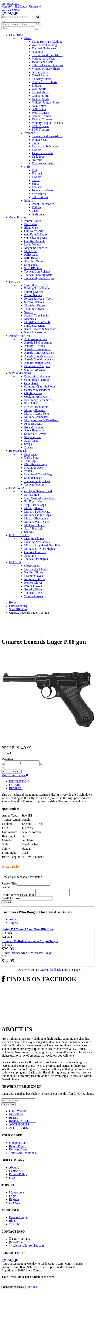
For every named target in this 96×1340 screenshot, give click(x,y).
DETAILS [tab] (15, 784)
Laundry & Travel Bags (38, 474)
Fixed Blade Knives (36, 285)
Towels (28, 447)
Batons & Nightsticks (37, 376)
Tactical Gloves (33, 592)
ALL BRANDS (18, 1129)
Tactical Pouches (34, 484)
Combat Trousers (42, 116)
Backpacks (30, 454)
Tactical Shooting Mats (38, 274)
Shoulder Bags (33, 477)
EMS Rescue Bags (35, 464)
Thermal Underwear (44, 48)
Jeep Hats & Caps (35, 504)
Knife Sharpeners (34, 325)
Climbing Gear (33, 393)
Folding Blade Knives (37, 288)
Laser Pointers (33, 244)
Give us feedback (50, 970)
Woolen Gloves (33, 596)
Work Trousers (41, 112)
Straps (28, 444)
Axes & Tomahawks (36, 315)
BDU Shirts (39, 109)
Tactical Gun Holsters (37, 271)
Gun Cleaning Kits (35, 237)
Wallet (28, 471)
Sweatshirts (39, 193)
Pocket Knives (33, 295)
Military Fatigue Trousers (47, 122)
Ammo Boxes (32, 220)
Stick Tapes (31, 440)
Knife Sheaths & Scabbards (40, 329)
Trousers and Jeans (43, 163)
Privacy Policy (18, 1175)
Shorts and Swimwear (45, 146)
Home (5, 6)
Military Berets (33, 508)
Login (5, 3)
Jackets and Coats (42, 61)
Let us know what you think (18, 895)
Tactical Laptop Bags (37, 481)
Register (14, 3)
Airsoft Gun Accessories (39, 352)
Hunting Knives (33, 291)
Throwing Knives (34, 305)
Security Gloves (34, 589)
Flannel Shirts (40, 92)
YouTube (14, 1225)
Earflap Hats (31, 494)
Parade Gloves (33, 586)
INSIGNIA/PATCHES (22, 1122)
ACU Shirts (39, 105)
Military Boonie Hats (37, 511)
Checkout (31, 1287)
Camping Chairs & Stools (39, 386)
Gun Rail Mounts (34, 241)
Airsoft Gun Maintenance (39, 359)
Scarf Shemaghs (34, 528)
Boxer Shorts (40, 72)
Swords (28, 312)
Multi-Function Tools (37, 322)
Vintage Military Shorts (46, 68)
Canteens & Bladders (37, 389)
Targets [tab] (13, 923)
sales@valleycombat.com (28, 1246)
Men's (27, 38)
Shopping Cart (18, 1143)
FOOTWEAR (17, 1112)
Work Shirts (39, 89)
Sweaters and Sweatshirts (47, 55)
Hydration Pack (33, 467)
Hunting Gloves (33, 572)
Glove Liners (32, 565)
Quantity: (7, 758)
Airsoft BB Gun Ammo (38, 342)
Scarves (29, 531)
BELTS (13, 1118)
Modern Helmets (34, 525)
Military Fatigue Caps (37, 515)
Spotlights (30, 555)
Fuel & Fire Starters (36, 406)
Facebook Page (18, 1218)
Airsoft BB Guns (34, 345)
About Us (15, 1168)
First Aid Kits (32, 403)
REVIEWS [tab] (15, 788)
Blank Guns (31, 227)
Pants (35, 210)
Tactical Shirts (40, 99)
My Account (16, 1193)
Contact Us (26, 6)
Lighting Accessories (37, 542)
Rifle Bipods (31, 258)
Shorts (35, 180)
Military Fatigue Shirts (45, 102)
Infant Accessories (43, 203)
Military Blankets (34, 410)
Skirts (35, 143)
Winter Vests (39, 139)
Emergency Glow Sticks (38, 400)
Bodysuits (38, 214)
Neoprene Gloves (34, 579)
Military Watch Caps (36, 521)
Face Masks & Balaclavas (40, 498)
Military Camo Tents (36, 413)
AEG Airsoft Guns (35, 339)
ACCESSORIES (19, 1125)
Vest (34, 170)
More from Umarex (15, 775)
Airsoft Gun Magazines (38, 356)
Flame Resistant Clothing (47, 41)
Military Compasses (36, 416)
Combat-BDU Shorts (44, 82)
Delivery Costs (18, 1150)
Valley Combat (11, 9)
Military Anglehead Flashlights (43, 545)
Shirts (35, 183)
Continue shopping (13, 1288)
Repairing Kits (33, 423)
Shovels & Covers (35, 433)
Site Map (14, 1203)
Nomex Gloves (33, 582)
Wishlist (14, 6)
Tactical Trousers (42, 119)
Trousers (37, 187)
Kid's (27, 166)
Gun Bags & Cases (35, 234)
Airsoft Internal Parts (37, 362)
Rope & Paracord (34, 427)
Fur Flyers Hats (33, 501)
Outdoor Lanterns (35, 552)
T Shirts (36, 85)
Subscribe (8, 1105)
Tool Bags (30, 460)
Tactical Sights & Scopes (39, 278)
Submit (7, 903)
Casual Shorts (40, 75)
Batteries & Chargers (37, 366)
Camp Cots (31, 383)
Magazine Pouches (35, 247)
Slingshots (30, 264)
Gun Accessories (34, 231)
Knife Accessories (35, 332)
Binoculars (30, 224)
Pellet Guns (31, 254)
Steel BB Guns (33, 268)
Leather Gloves (33, 575)
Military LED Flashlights (39, 548)
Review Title (9, 883)
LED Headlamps (34, 538)
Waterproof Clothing (44, 45)
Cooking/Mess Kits (36, 396)
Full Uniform (40, 197)
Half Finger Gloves (36, 569)
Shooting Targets (34, 261)
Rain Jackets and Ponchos (47, 65)
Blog (12, 1221)
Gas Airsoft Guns (34, 369)
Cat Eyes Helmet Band (38, 491)
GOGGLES (16, 1115)
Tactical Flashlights (36, 558)
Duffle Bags (31, 457)
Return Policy (17, 1147)
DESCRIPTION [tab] (19, 781)
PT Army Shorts (41, 78)
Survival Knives (34, 302)
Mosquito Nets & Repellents (41, 420)
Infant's (28, 200)
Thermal (37, 173)
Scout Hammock (34, 430)
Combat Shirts (40, 95)
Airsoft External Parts (37, 349)
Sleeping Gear (32, 437)
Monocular (30, 251)
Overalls (37, 160)
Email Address (10, 899)
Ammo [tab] (13, 920)
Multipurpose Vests (43, 58)
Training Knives (34, 308)
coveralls (37, 51)
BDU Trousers (40, 129)
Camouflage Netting (36, 379)
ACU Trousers (40, 126)
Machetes (30, 318)
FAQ (12, 1178)
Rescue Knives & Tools (38, 298)
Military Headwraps (36, 518)
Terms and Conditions (22, 1154)
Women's (29, 132)
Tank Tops (38, 156)
